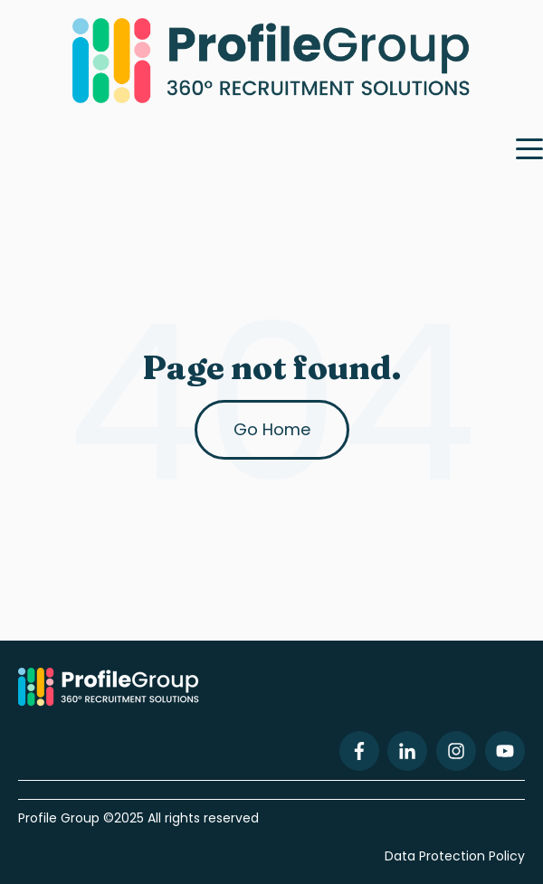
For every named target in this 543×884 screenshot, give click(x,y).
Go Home (271, 429)
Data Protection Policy (455, 856)
